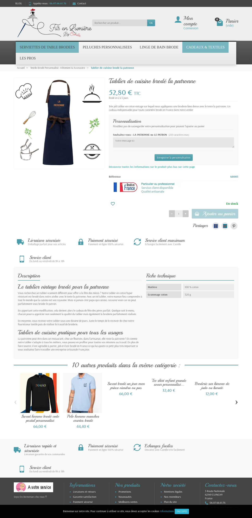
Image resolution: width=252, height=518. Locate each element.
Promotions (125, 458)
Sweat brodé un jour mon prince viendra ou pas (126, 369)
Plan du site (170, 468)
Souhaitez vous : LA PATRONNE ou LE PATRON (151, 134)
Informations (167, 511)
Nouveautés (125, 463)
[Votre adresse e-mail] (118, 494)
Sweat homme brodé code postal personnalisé (40, 402)
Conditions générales (84, 473)
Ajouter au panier (213, 213)
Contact (79, 3)
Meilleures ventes (128, 468)
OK (151, 23)
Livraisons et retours (84, 458)
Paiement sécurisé (83, 468)
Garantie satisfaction (84, 463)
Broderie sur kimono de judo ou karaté (212, 369)
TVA (75, 478)
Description (29, 259)
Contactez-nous (172, 473)
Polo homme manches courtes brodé (83, 402)
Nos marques (126, 473)
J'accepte (182, 511)
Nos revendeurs (172, 463)
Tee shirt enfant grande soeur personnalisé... (169, 365)
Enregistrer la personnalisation (173, 157)
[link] (215, 226)
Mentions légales (173, 458)
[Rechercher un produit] (119, 22)
